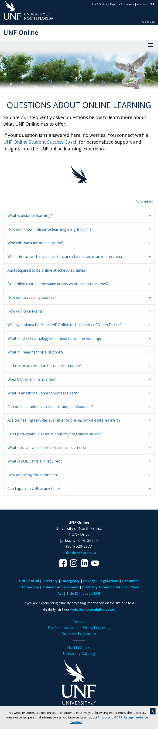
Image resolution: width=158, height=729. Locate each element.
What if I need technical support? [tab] (35, 352)
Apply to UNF (146, 4)
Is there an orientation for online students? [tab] (44, 365)
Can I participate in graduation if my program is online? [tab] (54, 434)
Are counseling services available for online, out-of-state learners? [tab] (63, 420)
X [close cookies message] (153, 711)
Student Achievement (60, 587)
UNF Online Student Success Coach (40, 142)
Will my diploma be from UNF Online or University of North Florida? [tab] (64, 324)
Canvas (79, 621)
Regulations (109, 581)
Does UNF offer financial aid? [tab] (31, 379)
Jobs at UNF (91, 593)
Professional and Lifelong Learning (79, 627)
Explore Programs (122, 4)
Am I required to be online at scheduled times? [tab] (47, 270)
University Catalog (79, 653)
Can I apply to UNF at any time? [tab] (33, 488)
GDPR (118, 717)
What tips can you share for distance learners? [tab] (46, 447)
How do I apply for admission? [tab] (32, 475)
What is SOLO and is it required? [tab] (34, 461)
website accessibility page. (92, 609)
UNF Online (99, 4)
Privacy (102, 717)
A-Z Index (148, 22)
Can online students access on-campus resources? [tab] (50, 406)
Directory (50, 581)
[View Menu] (151, 45)
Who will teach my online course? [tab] (35, 243)
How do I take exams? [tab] (25, 311)
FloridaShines (79, 647)
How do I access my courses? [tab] (31, 297)
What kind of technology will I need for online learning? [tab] (54, 338)
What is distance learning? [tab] (29, 215)
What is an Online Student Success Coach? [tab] (43, 393)
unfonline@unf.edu (79, 552)
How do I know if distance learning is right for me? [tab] (50, 229)
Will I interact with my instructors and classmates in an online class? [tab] (65, 256)
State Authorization (79, 633)
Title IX (72, 593)
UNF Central (29, 581)
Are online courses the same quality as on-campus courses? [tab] (58, 283)
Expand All (144, 202)
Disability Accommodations (104, 587)
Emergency (70, 581)
